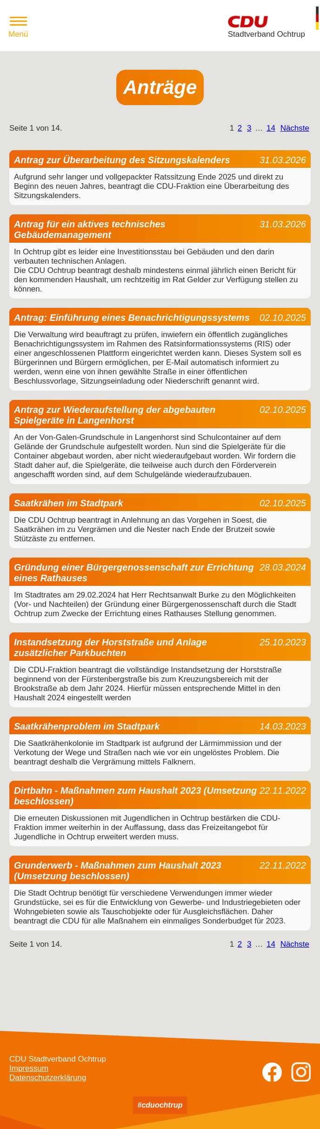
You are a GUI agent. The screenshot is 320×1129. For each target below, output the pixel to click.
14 (271, 128)
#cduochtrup (160, 1105)
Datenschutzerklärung (47, 1077)
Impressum (28, 1068)
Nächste (294, 128)
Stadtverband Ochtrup (266, 34)
